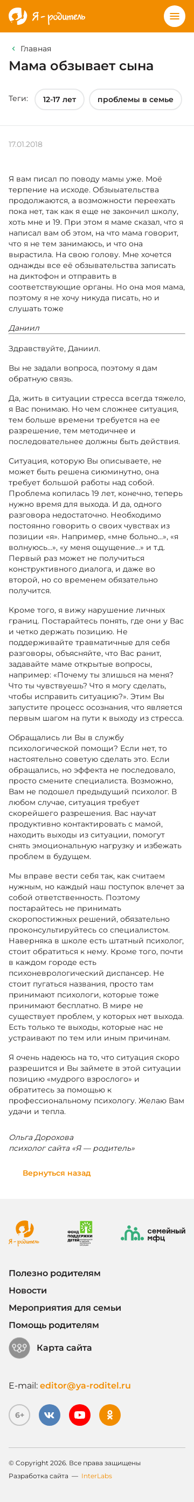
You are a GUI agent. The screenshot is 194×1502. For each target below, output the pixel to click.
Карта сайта (50, 1348)
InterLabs (96, 1476)
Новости (28, 1290)
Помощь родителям (54, 1325)
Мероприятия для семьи (65, 1308)
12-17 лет (59, 99)
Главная (35, 48)
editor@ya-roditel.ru (85, 1385)
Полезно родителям (55, 1273)
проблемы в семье (136, 99)
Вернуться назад (57, 1173)
